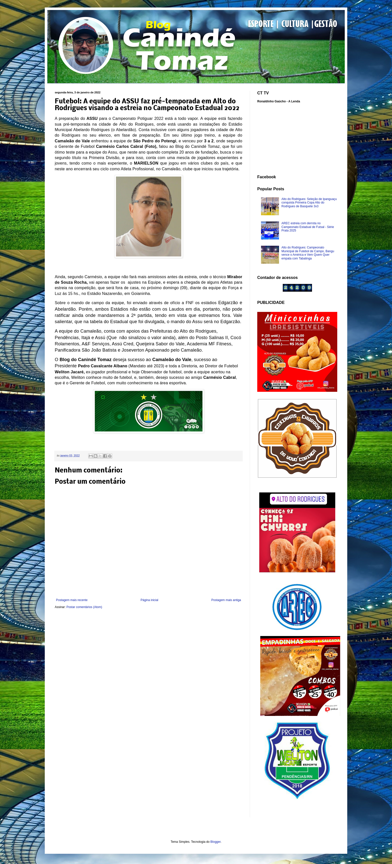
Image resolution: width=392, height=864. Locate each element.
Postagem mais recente (72, 600)
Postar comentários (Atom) (84, 607)
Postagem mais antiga (226, 600)
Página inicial (149, 600)
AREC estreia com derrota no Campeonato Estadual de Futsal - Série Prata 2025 (308, 226)
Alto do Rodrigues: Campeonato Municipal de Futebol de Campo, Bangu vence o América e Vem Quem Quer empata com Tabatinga (308, 253)
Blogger (215, 842)
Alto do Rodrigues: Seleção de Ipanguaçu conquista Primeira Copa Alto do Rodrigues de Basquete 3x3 (309, 202)
